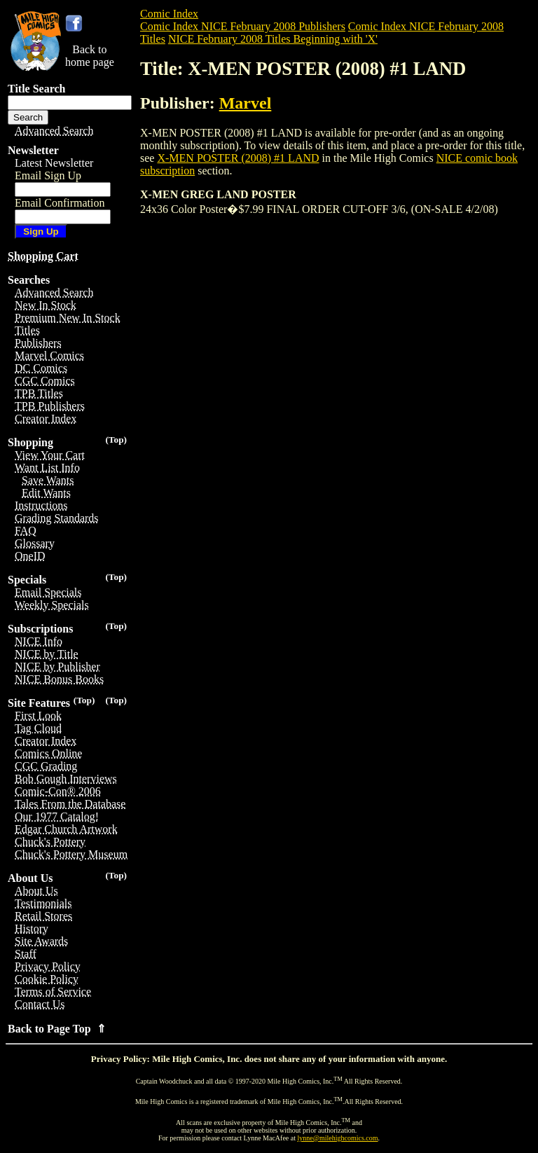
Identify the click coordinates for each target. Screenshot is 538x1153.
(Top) (116, 439)
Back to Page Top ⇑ (57, 1029)
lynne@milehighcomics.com (338, 1138)
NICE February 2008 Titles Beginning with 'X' (273, 39)
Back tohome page (89, 55)
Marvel (245, 103)
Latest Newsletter (54, 163)
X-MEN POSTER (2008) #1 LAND (238, 158)
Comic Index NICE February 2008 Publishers (242, 26)
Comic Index (169, 14)
